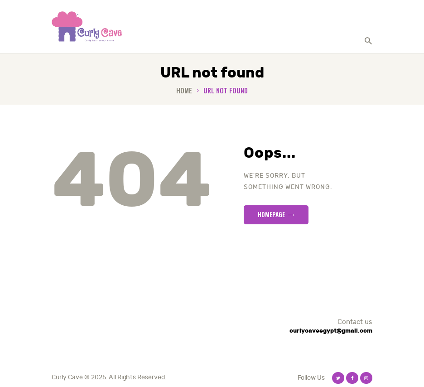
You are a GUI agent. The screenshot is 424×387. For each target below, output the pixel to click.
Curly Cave (67, 377)
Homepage (271, 214)
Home (184, 90)
